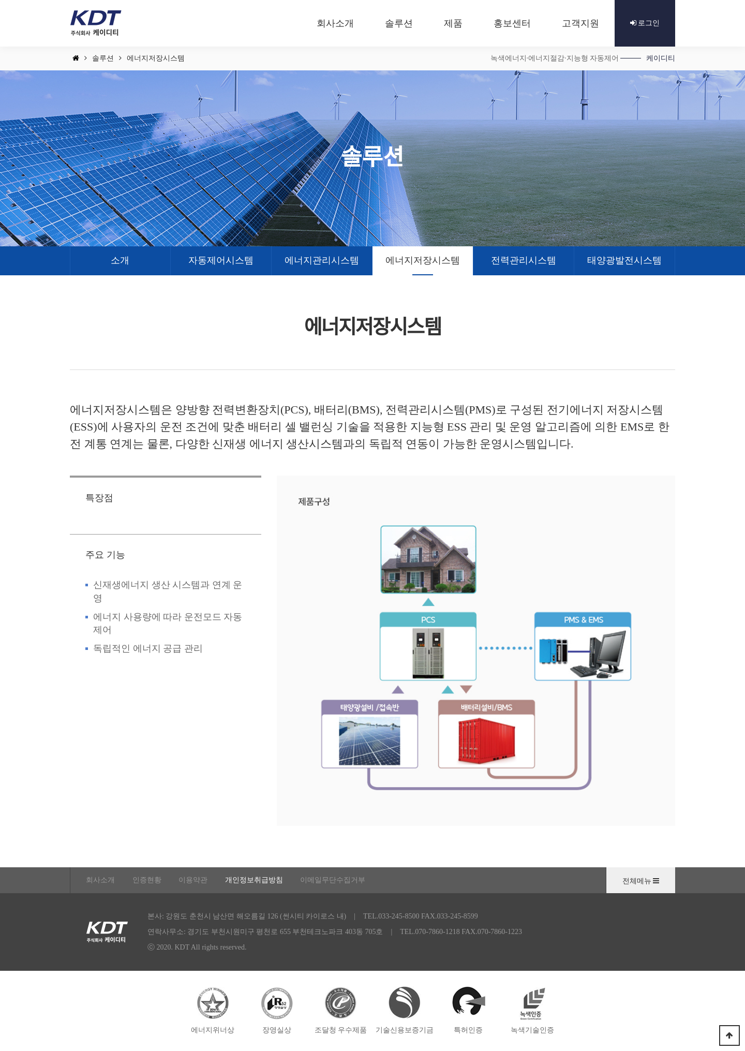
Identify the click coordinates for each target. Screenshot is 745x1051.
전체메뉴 (641, 881)
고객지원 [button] (580, 23)
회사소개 (100, 880)
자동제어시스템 (221, 260)
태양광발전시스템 (624, 260)
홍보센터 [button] (512, 23)
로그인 (645, 23)
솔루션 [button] (399, 23)
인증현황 (146, 880)
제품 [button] (453, 23)
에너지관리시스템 (322, 260)
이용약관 (192, 880)
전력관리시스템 (523, 260)
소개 (120, 260)
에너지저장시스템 (422, 260)
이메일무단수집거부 (332, 880)
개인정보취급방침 (254, 880)
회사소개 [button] (335, 23)
